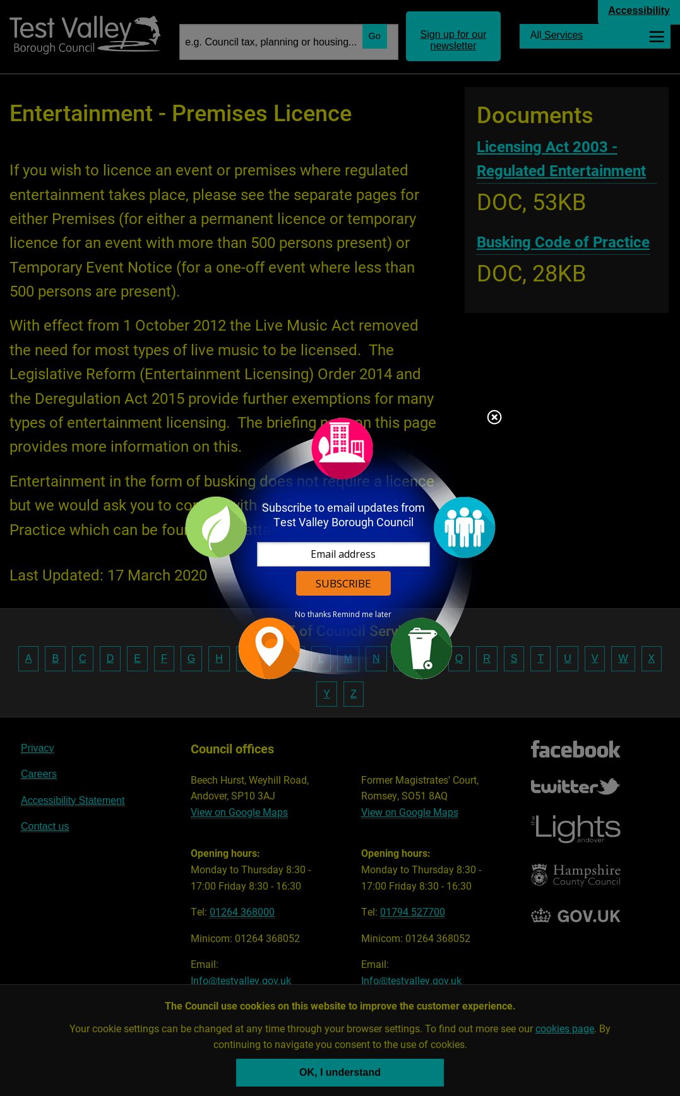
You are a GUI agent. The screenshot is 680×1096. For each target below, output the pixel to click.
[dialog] (340, 548)
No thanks (313, 615)
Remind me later (362, 615)
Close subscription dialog (494, 418)
